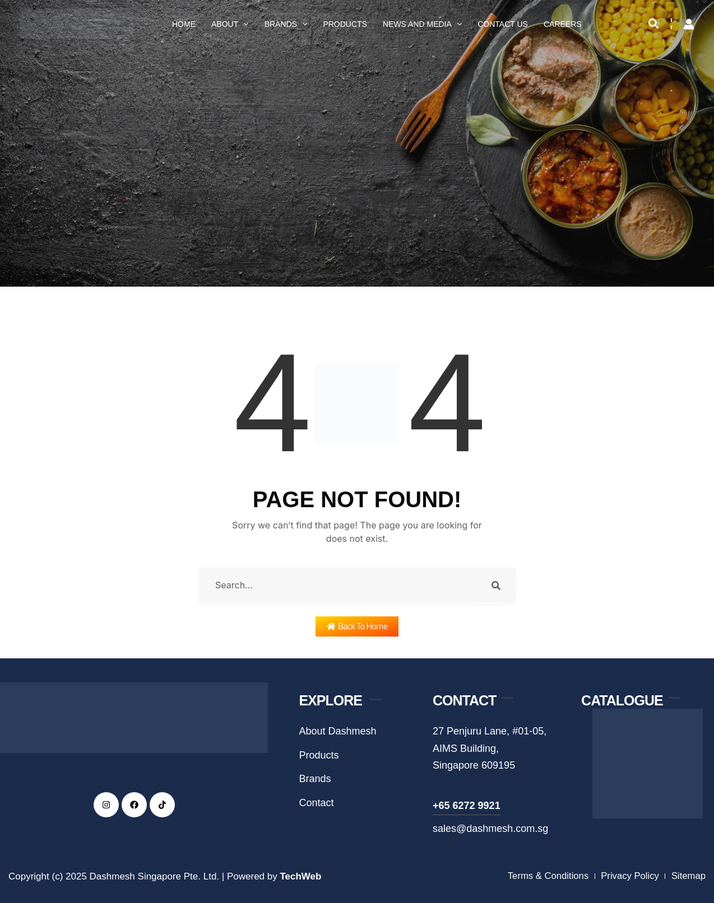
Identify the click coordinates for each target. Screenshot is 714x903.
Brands (286, 24)
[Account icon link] (688, 24)
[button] (654, 24)
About (230, 24)
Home (184, 24)
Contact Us (502, 24)
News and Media (422, 24)
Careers (563, 24)
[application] (243, 24)
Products (345, 24)
